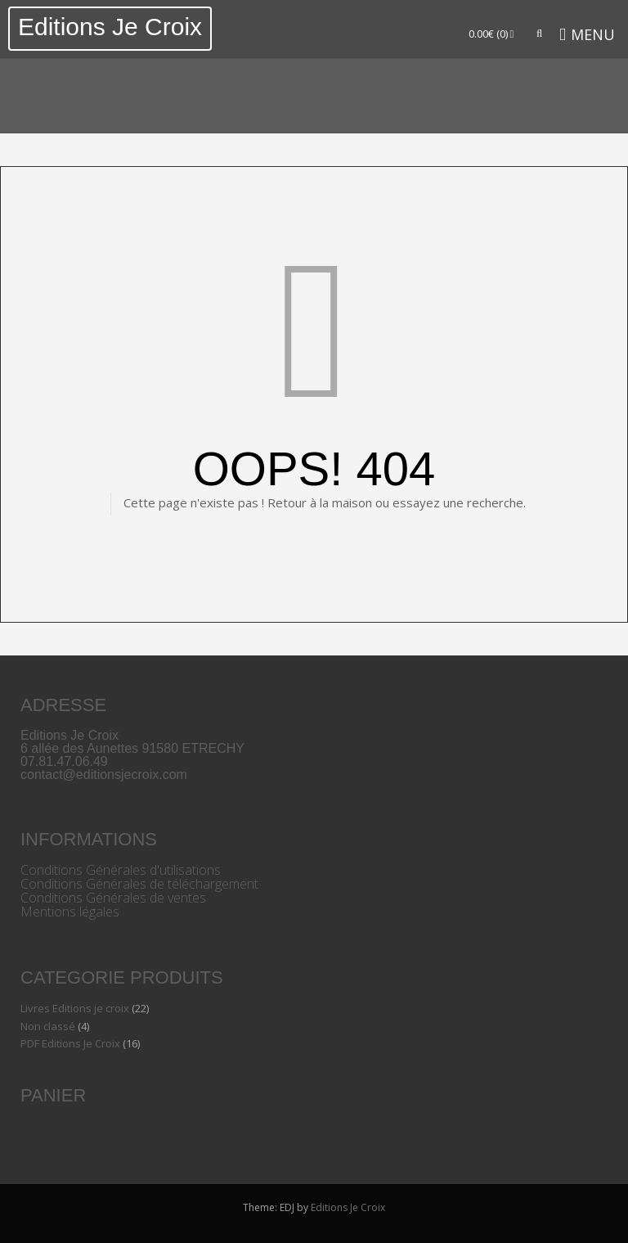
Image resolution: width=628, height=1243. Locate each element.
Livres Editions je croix (74, 1008)
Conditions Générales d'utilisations (120, 870)
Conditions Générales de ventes (113, 898)
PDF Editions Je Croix (70, 1043)
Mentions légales (69, 912)
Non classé (47, 1026)
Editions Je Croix (110, 26)
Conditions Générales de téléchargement (139, 884)
